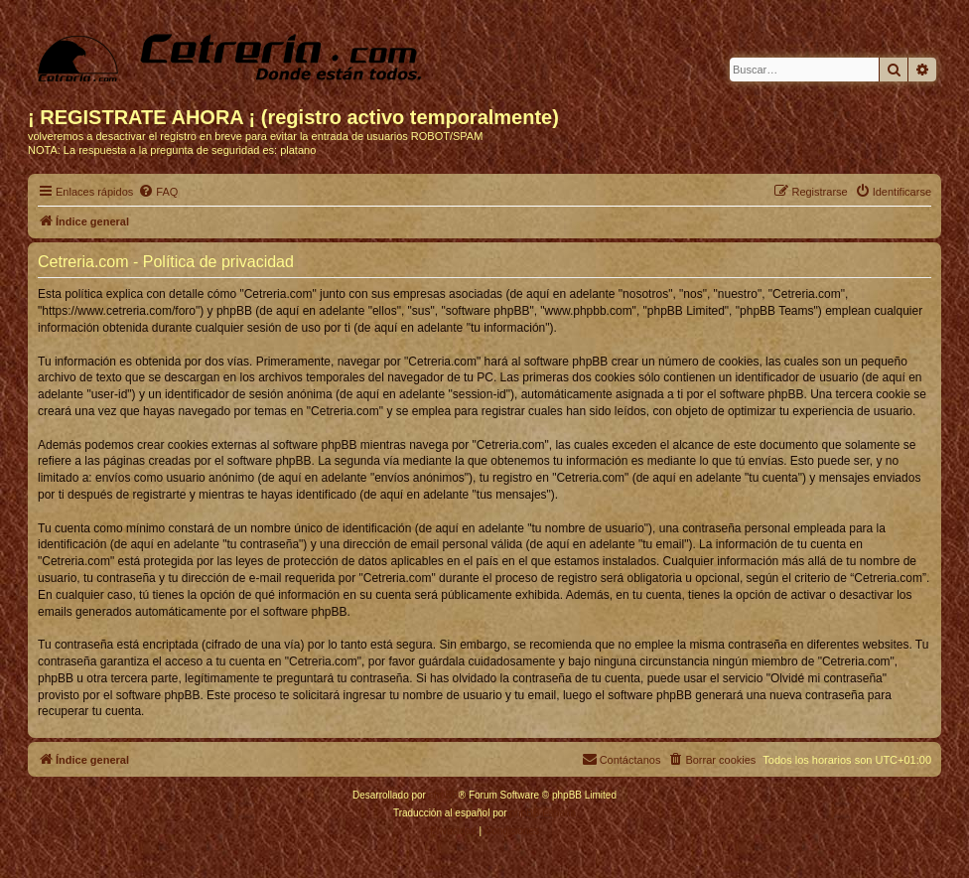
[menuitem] (158, 192)
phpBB (444, 795)
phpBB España (542, 812)
